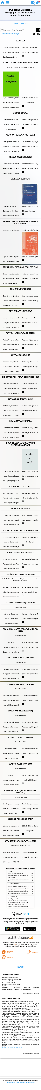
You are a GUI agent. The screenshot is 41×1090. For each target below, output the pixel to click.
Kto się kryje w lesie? (13, 899)
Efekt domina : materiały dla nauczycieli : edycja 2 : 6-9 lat (22, 904)
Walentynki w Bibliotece (11, 998)
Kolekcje (16, 34)
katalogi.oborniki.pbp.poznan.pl (12, 1047)
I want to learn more (12, 1082)
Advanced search (7, 34)
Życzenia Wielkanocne (10, 974)
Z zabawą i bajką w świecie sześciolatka (17, 900)
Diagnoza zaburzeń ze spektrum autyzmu (18, 906)
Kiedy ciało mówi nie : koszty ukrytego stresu (19, 890)
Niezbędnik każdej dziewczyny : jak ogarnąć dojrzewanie (21, 891)
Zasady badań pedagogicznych (15, 873)
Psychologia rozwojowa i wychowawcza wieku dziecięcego (22, 879)
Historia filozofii (11, 877)
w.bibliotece (10, 944)
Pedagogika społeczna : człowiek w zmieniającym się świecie (23, 875)
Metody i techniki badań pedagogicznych (18, 880)
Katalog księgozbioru (21, 23)
